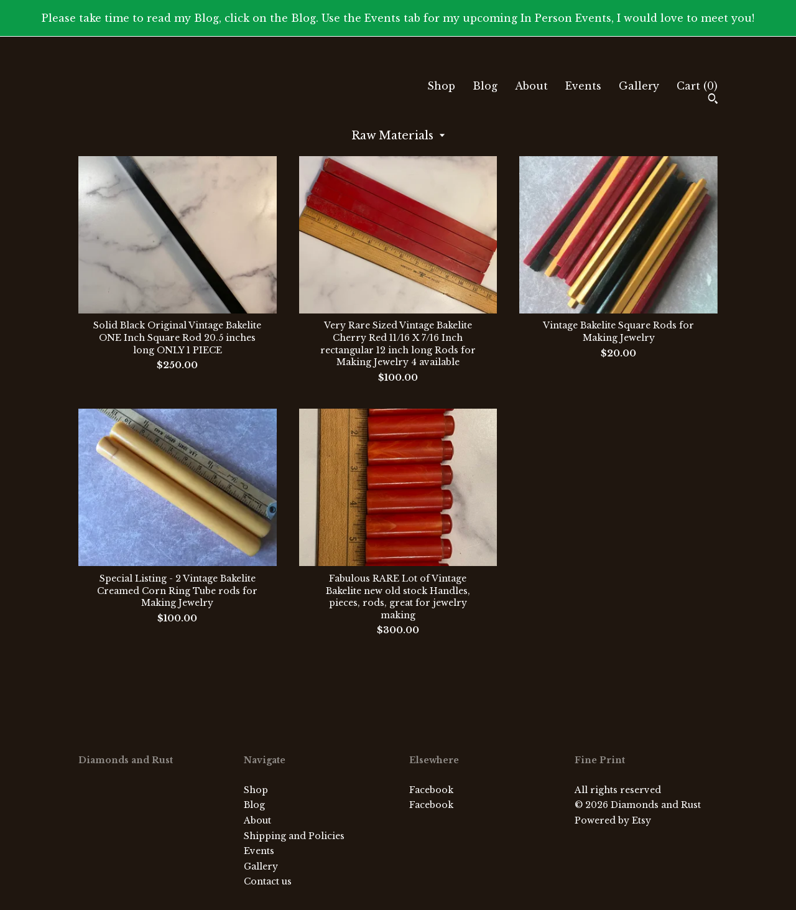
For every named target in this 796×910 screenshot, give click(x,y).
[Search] (713, 100)
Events (583, 86)
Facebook (431, 790)
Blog (485, 86)
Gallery (639, 86)
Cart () (697, 86)
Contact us (268, 881)
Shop (441, 86)
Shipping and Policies (294, 836)
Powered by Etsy (613, 820)
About (531, 86)
